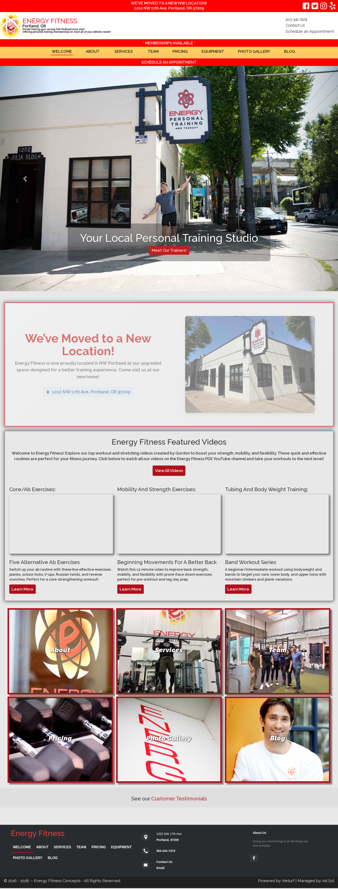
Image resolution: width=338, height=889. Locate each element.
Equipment (213, 51)
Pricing (180, 51)
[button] (25, 178)
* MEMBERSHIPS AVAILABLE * (169, 43)
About (93, 51)
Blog (289, 51)
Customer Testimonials (179, 798)
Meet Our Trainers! (169, 250)
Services (123, 51)
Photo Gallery (254, 51)
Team (153, 51)
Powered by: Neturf (276, 880)
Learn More (22, 589)
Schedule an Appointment (310, 31)
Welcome (62, 51)
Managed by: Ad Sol (316, 880)
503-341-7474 (165, 851)
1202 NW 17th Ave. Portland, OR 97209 (169, 8)
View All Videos (169, 470)
